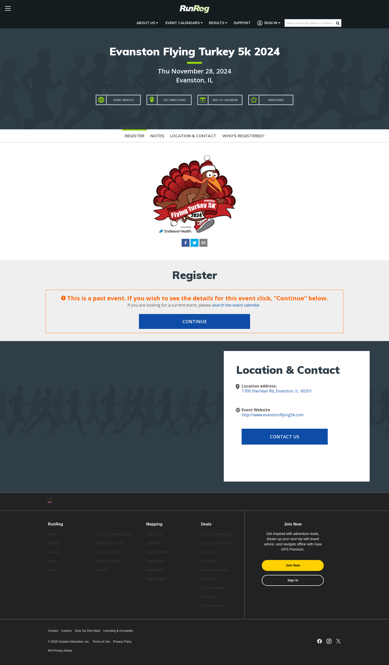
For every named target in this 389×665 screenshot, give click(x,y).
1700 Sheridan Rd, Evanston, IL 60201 (277, 391)
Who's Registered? (243, 135)
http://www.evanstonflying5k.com (272, 415)
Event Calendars (184, 23)
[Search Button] (337, 23)
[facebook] (186, 243)
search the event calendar (236, 305)
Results (218, 23)
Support (242, 23)
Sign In (269, 23)
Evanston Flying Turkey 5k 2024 (194, 51)
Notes (157, 135)
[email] (203, 243)
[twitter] (194, 243)
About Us (147, 23)
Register (134, 135)
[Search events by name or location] (310, 23)
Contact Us (281, 437)
